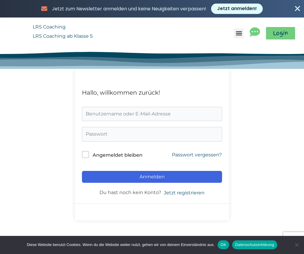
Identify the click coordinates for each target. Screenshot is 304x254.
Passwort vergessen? (197, 153)
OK (223, 244)
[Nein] (297, 245)
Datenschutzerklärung (254, 244)
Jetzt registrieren (184, 191)
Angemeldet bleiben (117, 153)
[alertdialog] (152, 8)
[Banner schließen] (297, 8)
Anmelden (152, 175)
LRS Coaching (49, 25)
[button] (238, 31)
